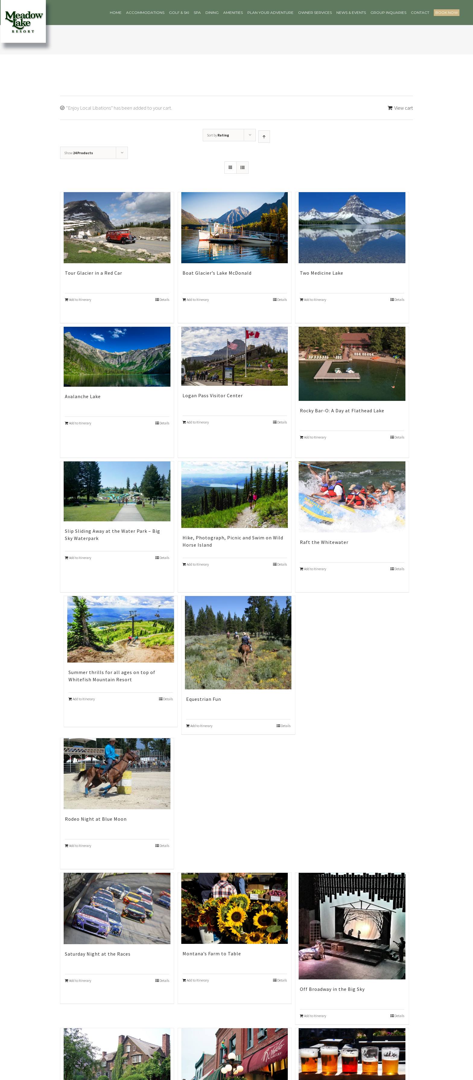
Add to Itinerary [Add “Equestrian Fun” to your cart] (201, 725)
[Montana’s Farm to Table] (234, 908)
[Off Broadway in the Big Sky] (352, 926)
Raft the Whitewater (324, 542)
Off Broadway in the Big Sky (332, 989)
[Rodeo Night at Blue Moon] (117, 773)
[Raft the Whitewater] (352, 496)
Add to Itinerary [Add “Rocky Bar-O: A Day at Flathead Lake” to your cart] (315, 437)
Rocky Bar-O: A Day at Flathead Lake (342, 410)
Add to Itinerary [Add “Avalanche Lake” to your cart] (80, 423)
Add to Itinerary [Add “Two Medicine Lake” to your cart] (315, 299)
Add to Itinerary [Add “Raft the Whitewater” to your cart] (315, 569)
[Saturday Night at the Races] (117, 908)
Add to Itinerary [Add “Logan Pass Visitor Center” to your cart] (198, 422)
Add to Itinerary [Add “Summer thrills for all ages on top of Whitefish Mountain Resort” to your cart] (84, 699)
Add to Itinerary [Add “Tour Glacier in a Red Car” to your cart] (80, 299)
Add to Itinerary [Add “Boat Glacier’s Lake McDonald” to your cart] (198, 299)
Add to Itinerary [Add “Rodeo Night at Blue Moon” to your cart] (80, 845)
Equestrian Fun (203, 699)
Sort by (218, 135)
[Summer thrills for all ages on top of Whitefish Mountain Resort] (120, 629)
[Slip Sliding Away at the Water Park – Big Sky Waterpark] (117, 491)
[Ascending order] (264, 136)
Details (164, 299)
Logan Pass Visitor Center (213, 395)
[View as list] (242, 167)
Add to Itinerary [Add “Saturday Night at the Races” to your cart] (80, 980)
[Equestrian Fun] (238, 642)
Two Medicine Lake (321, 273)
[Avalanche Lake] (117, 357)
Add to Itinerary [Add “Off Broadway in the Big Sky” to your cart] (315, 1015)
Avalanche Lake (83, 396)
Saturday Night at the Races (98, 954)
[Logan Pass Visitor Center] (234, 356)
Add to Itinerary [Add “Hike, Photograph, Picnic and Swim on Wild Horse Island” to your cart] (198, 564)
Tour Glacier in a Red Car (93, 273)
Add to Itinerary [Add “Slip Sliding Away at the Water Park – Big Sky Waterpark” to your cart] (80, 557)
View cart (403, 108)
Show (78, 153)
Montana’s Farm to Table (212, 953)
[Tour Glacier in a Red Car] (117, 227)
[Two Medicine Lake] (352, 227)
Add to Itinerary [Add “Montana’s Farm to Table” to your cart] (198, 980)
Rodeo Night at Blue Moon (96, 819)
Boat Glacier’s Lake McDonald (217, 273)
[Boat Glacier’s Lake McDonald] (234, 227)
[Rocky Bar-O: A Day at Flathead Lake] (352, 364)
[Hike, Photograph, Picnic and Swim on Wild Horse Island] (234, 494)
